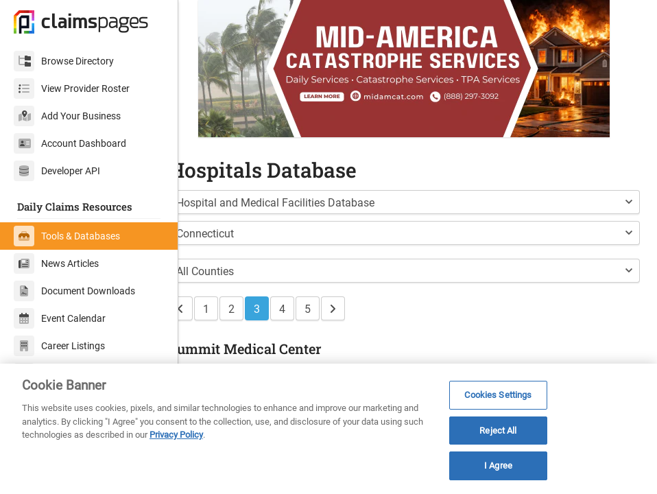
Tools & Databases (67, 236)
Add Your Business (67, 116)
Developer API (57, 171)
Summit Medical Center (271, 348)
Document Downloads (74, 291)
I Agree (498, 465)
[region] (328, 429)
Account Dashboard (70, 143)
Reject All (497, 430)
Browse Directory (64, 61)
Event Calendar (60, 318)
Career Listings (59, 346)
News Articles (56, 263)
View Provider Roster (72, 88)
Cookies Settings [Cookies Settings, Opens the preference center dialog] (497, 395)
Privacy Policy (176, 435)
